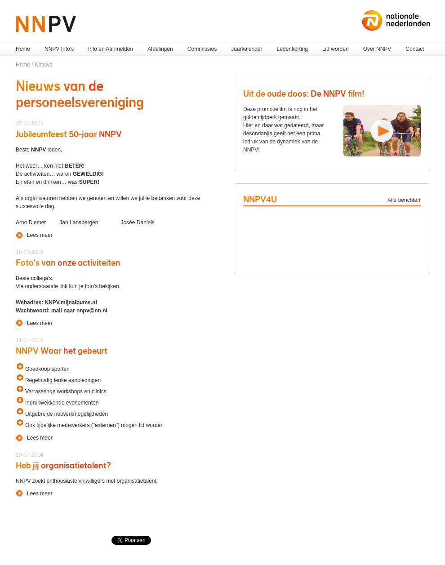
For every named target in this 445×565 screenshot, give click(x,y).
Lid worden (335, 49)
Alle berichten (403, 200)
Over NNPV (377, 49)
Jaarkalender (246, 49)
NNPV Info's (59, 49)
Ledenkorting (292, 49)
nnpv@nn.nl (91, 310)
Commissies (202, 49)
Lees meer (40, 235)
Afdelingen (160, 49)
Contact (414, 49)
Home (23, 49)
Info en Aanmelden (110, 49)
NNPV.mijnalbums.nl (70, 302)
